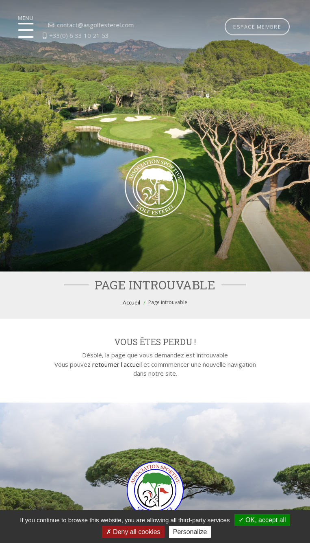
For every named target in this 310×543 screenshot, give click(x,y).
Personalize (190, 531)
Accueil (131, 302)
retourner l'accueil (117, 364)
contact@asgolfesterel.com (79, 25)
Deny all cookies (133, 531)
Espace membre (257, 17)
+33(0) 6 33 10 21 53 (62, 35)
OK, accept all (262, 520)
